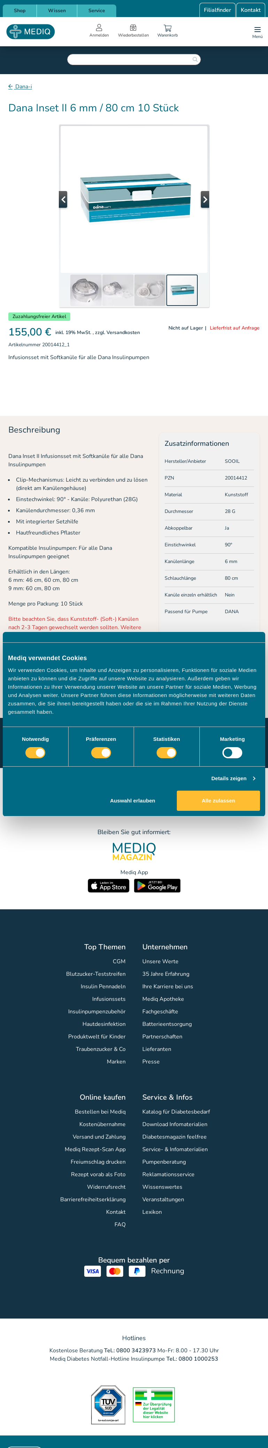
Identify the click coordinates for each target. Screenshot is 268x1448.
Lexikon (152, 1212)
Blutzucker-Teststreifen (96, 974)
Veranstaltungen (163, 1199)
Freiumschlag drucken (98, 1162)
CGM (119, 961)
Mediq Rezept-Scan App (95, 1149)
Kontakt (251, 10)
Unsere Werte (160, 961)
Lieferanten (156, 1049)
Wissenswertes (162, 1187)
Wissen (57, 10)
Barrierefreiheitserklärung (93, 1199)
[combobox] (134, 59)
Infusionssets (109, 999)
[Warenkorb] (167, 31)
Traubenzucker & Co (101, 1049)
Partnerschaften (162, 1036)
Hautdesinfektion (104, 1024)
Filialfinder (217, 10)
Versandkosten (123, 332)
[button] (73, 199)
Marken (116, 1062)
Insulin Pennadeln (103, 986)
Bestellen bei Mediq (100, 1112)
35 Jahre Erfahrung (165, 974)
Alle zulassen (218, 801)
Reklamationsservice (168, 1174)
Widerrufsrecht (106, 1187)
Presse (151, 1062)
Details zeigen (228, 778)
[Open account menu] (99, 31)
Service (96, 10)
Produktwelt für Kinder (97, 1036)
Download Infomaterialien (174, 1124)
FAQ (120, 1224)
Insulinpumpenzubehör (97, 1011)
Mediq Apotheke (163, 999)
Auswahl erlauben (132, 801)
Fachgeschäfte (160, 1011)
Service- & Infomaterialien (175, 1149)
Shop (19, 10)
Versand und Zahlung (99, 1137)
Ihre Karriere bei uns (167, 986)
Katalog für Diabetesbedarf (176, 1112)
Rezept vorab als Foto (98, 1174)
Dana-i (23, 86)
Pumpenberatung (164, 1162)
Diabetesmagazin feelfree (174, 1137)
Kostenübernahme (102, 1124)
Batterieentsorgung (167, 1024)
